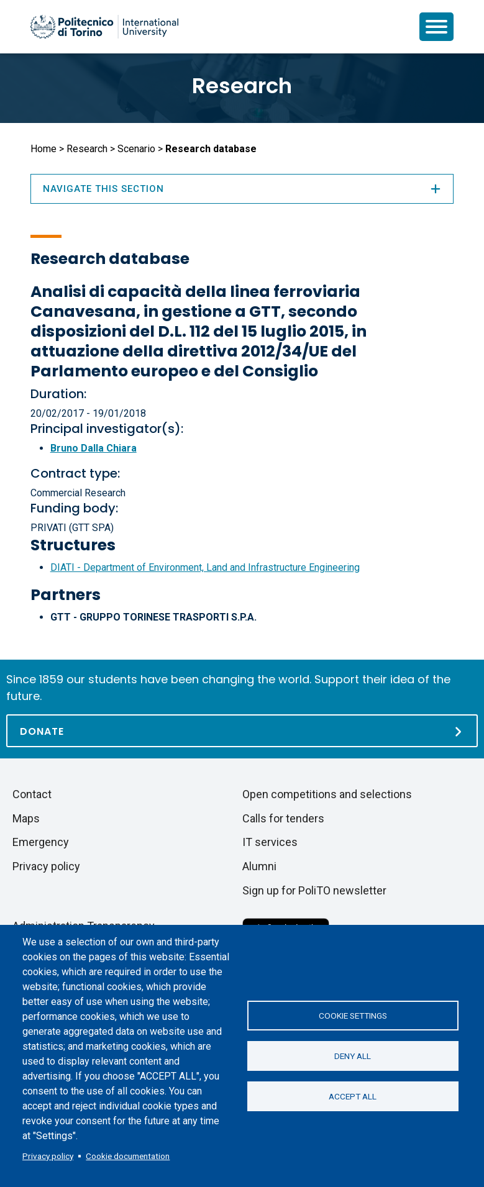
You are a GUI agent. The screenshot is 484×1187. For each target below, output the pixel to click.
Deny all (352, 1056)
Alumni (259, 866)
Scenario (136, 149)
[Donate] (242, 730)
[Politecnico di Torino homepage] (104, 27)
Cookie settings (353, 1016)
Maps (26, 818)
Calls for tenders (283, 818)
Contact (32, 794)
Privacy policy (47, 1156)
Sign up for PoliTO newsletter (314, 890)
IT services (270, 841)
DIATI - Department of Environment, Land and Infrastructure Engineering (205, 567)
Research (242, 86)
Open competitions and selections (327, 794)
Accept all (353, 1096)
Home (43, 149)
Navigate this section (242, 188)
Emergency (40, 841)
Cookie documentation (128, 1156)
